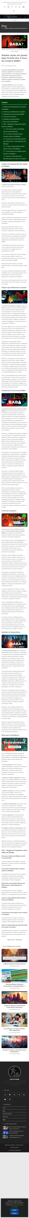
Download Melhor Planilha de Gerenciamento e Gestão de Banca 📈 (14, 985)
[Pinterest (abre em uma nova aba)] (12, 7)
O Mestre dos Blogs (14, 1150)
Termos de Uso (19, 1145)
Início (4, 1108)
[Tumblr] (24, 1095)
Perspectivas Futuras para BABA (13, 114)
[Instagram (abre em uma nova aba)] (16, 7)
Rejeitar (14, 1213)
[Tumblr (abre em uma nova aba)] (19, 7)
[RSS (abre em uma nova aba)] (14, 11)
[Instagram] (14, 1095)
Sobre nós (5, 1116)
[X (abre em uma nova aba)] (4, 7)
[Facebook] (10, 1095)
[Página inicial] (2, 28)
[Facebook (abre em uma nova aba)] (8, 7)
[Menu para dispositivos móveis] (14, 20)
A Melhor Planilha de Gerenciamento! (14, 964)
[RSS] (10, 1099)
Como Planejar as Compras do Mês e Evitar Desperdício (14, 1029)
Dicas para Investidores (10, 121)
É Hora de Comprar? (9, 116)
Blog (4, 1111)
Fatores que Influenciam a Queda (13, 112)
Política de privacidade (10, 1145)
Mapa (4, 1119)
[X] (5, 1095)
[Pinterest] (19, 1095)
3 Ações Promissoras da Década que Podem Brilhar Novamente (14, 1006)
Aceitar (14, 1210)
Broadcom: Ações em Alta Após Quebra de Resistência (14, 1050)
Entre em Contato (7, 1113)
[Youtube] (5, 1099)
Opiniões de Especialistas (11, 119)
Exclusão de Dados (14, 1147)
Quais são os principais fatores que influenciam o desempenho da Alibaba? (14, 141)
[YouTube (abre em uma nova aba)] (23, 7)
